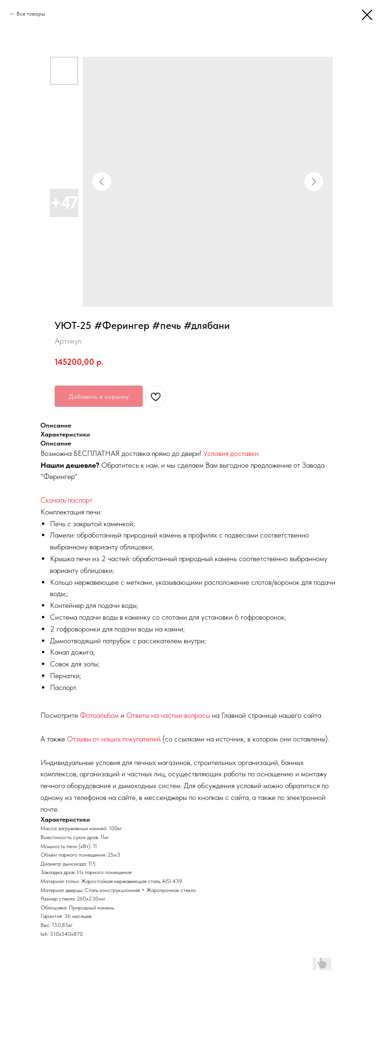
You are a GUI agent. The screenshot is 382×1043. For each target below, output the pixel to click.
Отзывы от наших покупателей (114, 738)
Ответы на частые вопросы (168, 715)
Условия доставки (231, 453)
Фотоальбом (99, 715)
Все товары (30, 13)
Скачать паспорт (66, 500)
